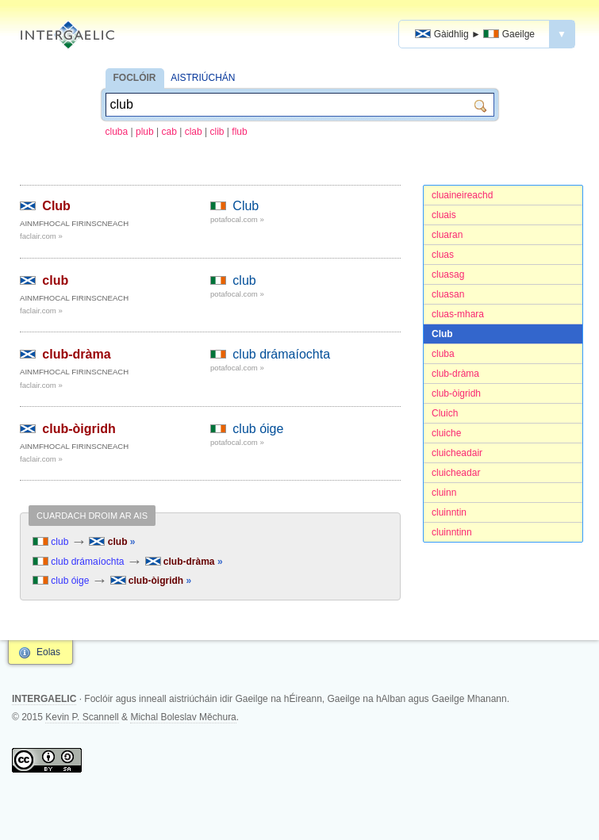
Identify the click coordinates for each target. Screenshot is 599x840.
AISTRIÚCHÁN (203, 77)
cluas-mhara (458, 314)
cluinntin (449, 512)
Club (442, 333)
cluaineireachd (462, 195)
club (55, 280)
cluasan (448, 294)
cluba (117, 131)
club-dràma (455, 373)
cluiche (446, 433)
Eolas (48, 652)
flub (239, 131)
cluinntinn (452, 532)
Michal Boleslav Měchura (183, 717)
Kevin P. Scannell (82, 717)
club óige (257, 428)
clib (217, 131)
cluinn (444, 492)
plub (145, 131)
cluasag (448, 274)
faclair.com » (41, 236)
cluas (443, 254)
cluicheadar (456, 472)
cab (169, 131)
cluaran (447, 234)
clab (193, 131)
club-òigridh (456, 393)
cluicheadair (457, 452)
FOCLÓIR (134, 77)
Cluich (445, 413)
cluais (444, 215)
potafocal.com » (237, 219)
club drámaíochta (281, 354)
